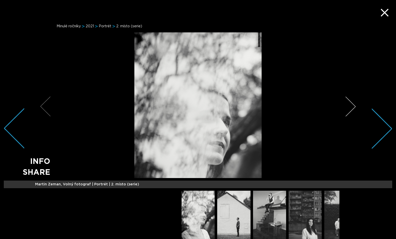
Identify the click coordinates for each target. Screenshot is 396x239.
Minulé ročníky (69, 26)
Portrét (105, 26)
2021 (90, 26)
